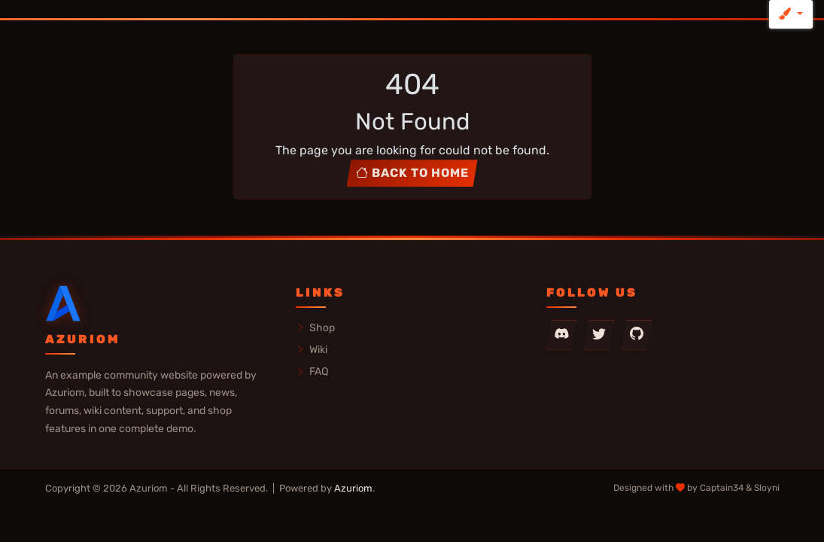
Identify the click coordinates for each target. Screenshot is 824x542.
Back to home (412, 173)
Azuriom (353, 488)
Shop (315, 327)
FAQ (312, 371)
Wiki (311, 349)
